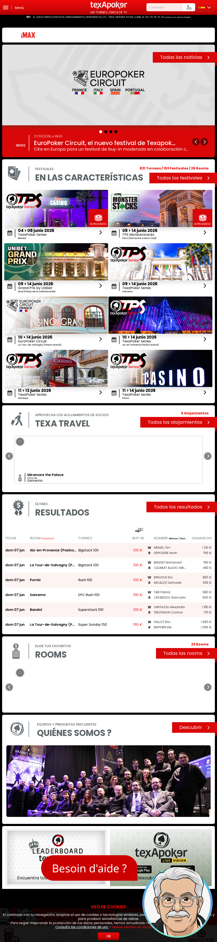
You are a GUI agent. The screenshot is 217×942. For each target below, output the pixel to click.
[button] (100, 131)
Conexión (156, 7)
